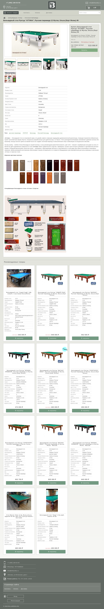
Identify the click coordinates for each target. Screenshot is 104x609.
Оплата (37, 12)
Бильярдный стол (56, 133)
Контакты (27, 12)
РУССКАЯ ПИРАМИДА (31, 18)
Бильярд (33, 133)
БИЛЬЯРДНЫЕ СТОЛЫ (15, 18)
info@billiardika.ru (95, 2)
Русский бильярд (43, 133)
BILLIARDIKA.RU (13, 606)
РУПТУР (25, 133)
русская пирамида (15, 133)
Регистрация (15, 600)
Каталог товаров (12, 12)
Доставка (49, 12)
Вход (15, 596)
